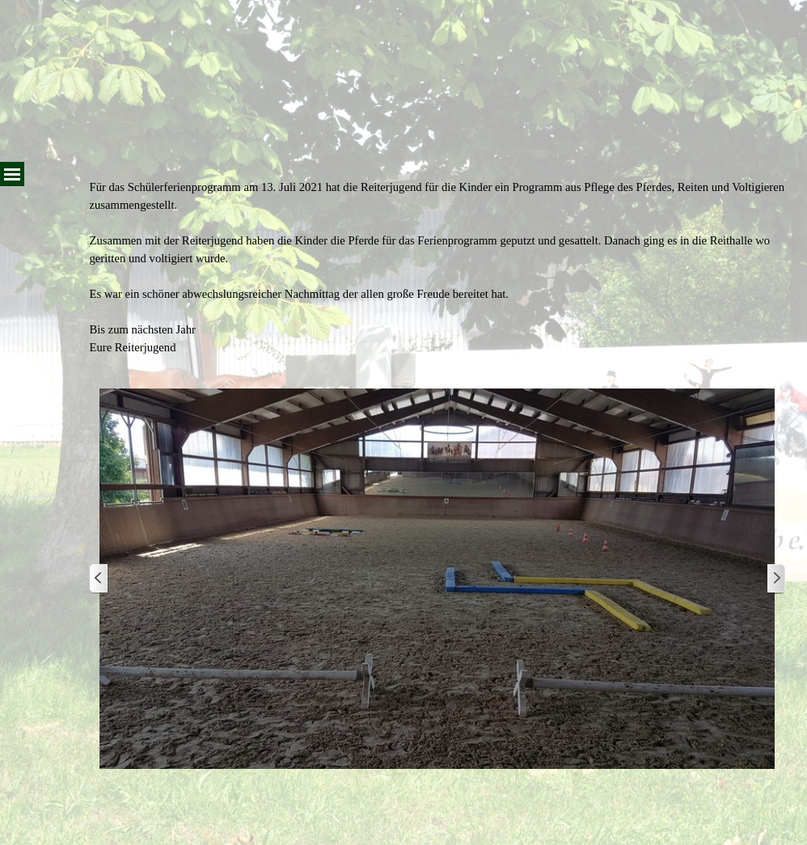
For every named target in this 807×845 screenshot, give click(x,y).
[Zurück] (99, 579)
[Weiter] (775, 579)
